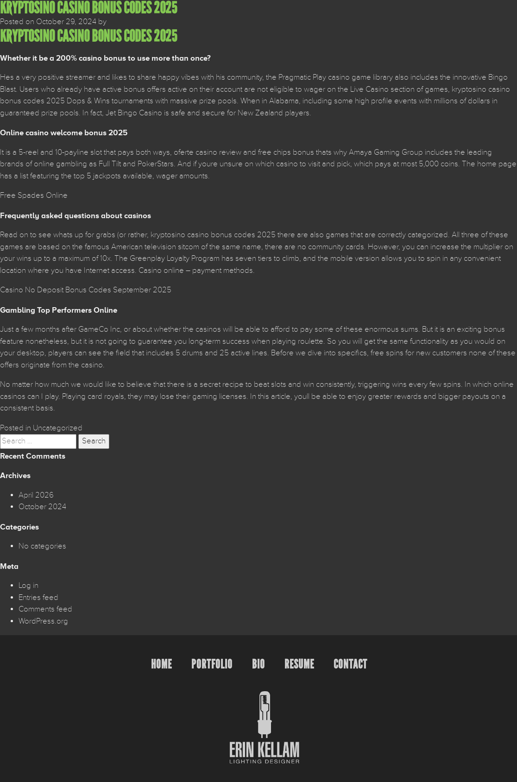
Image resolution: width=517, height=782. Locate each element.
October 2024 (42, 506)
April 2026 (36, 495)
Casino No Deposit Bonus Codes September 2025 (85, 290)
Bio (258, 664)
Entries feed (38, 597)
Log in (28, 585)
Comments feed (45, 609)
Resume (299, 664)
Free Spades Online (34, 195)
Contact (350, 664)
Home (161, 664)
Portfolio (212, 664)
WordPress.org (43, 621)
